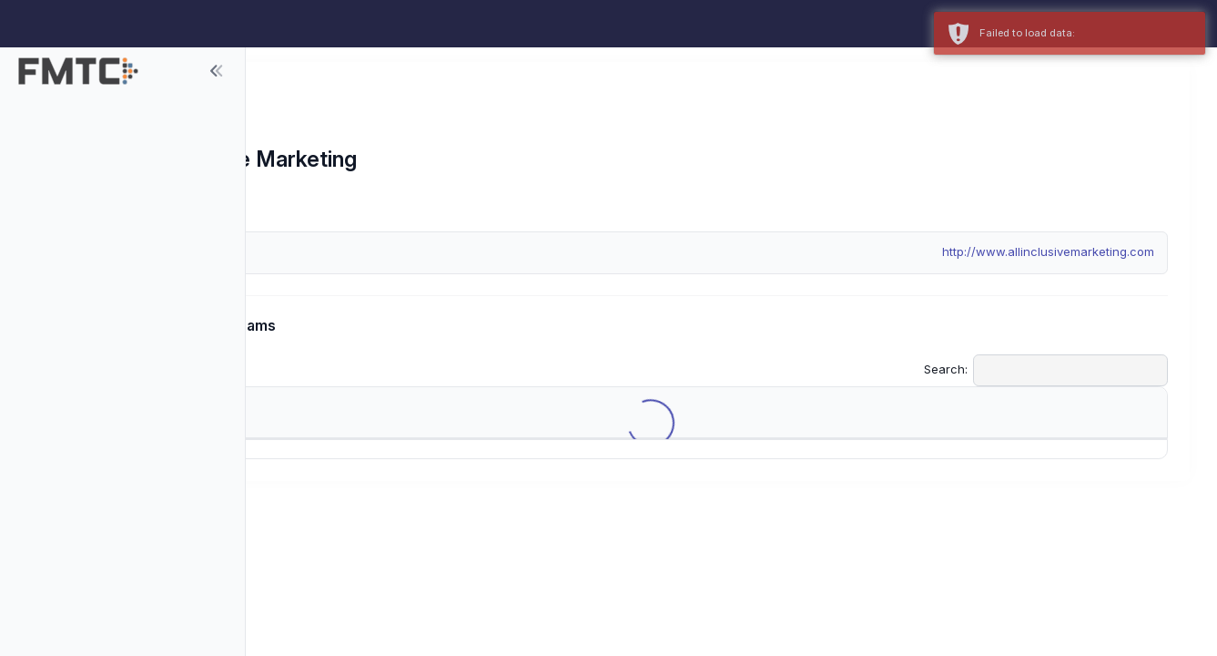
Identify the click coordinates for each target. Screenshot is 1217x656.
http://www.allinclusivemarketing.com (1048, 251)
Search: (1046, 369)
